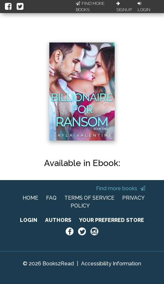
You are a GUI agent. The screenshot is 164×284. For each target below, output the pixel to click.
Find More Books (90, 6)
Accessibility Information (111, 263)
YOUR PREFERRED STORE (111, 220)
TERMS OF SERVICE (89, 198)
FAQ (51, 198)
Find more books (120, 188)
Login (144, 6)
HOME (30, 198)
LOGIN (28, 220)
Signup (124, 6)
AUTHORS (58, 220)
